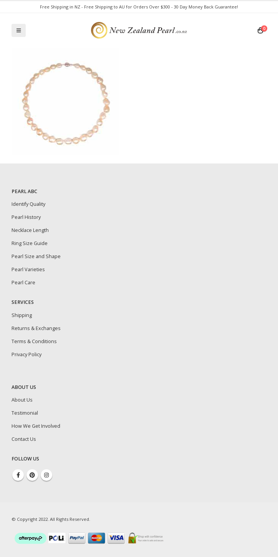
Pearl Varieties (28, 269)
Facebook (18, 475)
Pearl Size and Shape (36, 256)
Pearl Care (23, 282)
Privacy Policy (26, 354)
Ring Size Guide (30, 243)
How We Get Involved (36, 426)
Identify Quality (28, 204)
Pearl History (26, 217)
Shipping (22, 315)
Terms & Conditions (34, 341)
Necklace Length (30, 230)
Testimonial (25, 413)
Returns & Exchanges (36, 328)
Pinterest (32, 475)
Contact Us (24, 439)
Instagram (46, 475)
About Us (22, 400)
